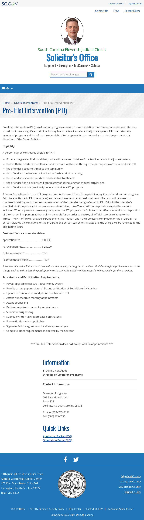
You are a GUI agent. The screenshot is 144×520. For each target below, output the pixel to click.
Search (90, 74)
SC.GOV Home (18, 508)
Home (6, 103)
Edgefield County (131, 476)
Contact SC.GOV (94, 508)
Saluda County (132, 492)
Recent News (132, 11)
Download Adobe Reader (120, 508)
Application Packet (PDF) (57, 436)
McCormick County (129, 486)
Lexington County (130, 481)
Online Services (116, 3)
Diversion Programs (26, 103)
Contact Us (101, 11)
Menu (7, 88)
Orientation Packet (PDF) (57, 440)
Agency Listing (135, 3)
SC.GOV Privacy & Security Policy (47, 508)
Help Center (75, 508)
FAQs (116, 11)
